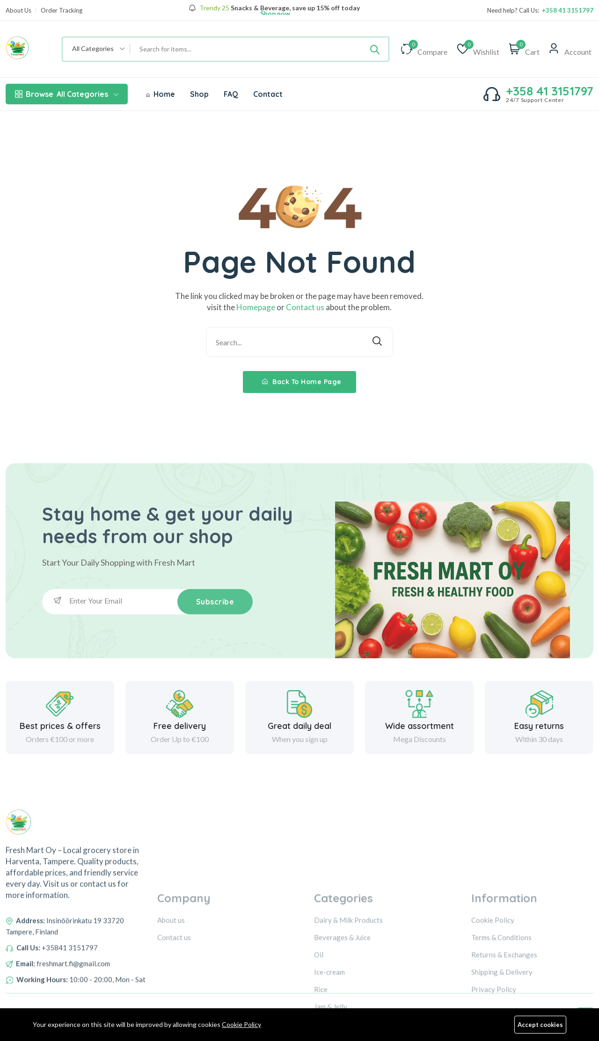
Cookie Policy (241, 1024)
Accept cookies (540, 1024)
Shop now (274, 13)
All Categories (66, 94)
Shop (199, 94)
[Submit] (374, 49)
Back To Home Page (302, 382)
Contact (268, 94)
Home (160, 94)
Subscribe (215, 601)
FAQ (231, 94)
